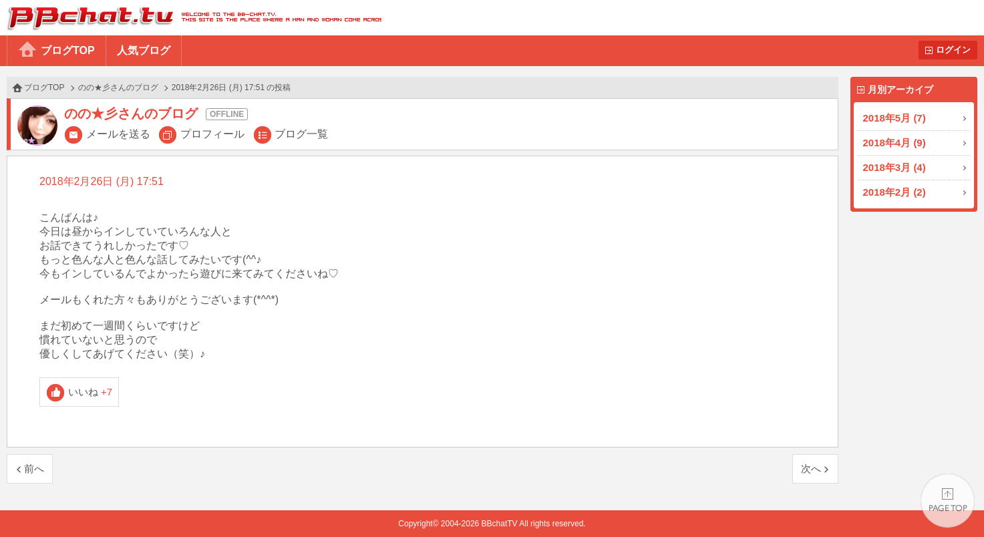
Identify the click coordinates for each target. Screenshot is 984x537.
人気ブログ (143, 50)
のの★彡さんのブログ (118, 87)
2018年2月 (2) (894, 192)
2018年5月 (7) (894, 118)
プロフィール (212, 134)
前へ (34, 468)
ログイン (953, 50)
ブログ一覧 (301, 134)
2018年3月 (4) (894, 167)
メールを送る (118, 134)
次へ (811, 468)
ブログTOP (68, 50)
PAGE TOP (947, 500)
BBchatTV (190, 17)
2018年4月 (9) (894, 142)
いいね (90, 391)
